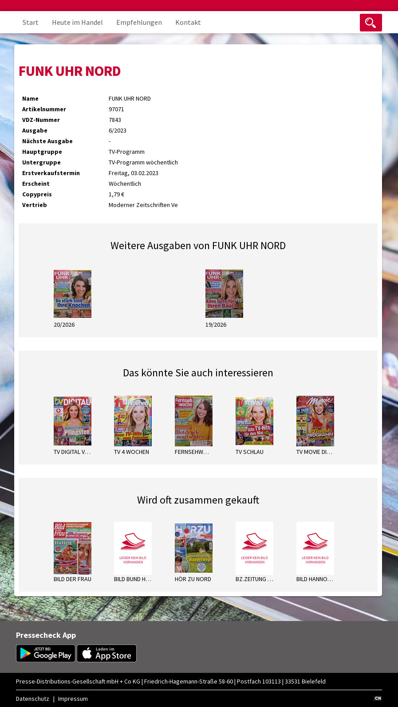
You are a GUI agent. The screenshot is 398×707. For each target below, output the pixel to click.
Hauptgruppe (42, 152)
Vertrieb (34, 205)
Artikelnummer (44, 109)
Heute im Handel (77, 22)
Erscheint (36, 183)
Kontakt (188, 22)
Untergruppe (41, 162)
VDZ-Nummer (41, 120)
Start (31, 22)
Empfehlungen (139, 22)
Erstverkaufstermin (51, 173)
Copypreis (37, 194)
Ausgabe (34, 130)
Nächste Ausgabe (47, 141)
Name (30, 98)
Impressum (73, 699)
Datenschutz (32, 699)
